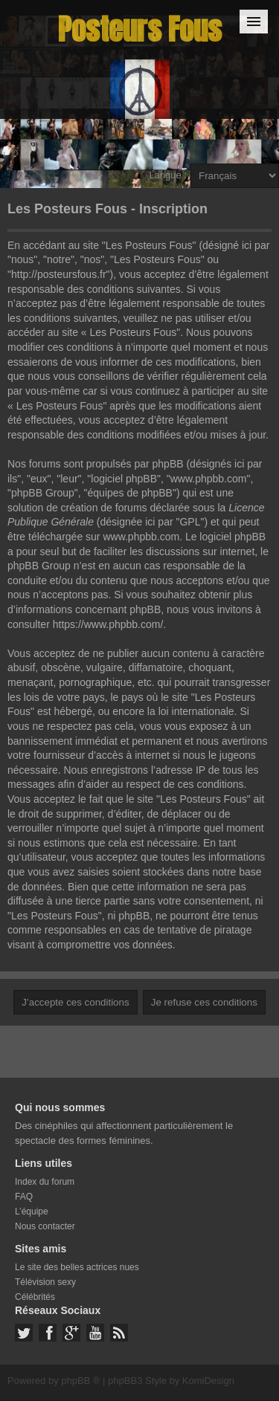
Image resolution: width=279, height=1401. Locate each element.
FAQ (24, 1196)
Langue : (168, 175)
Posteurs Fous (140, 29)
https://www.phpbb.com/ (108, 624)
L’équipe (31, 1211)
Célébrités (35, 1297)
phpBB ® (80, 1380)
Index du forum (44, 1182)
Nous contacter (45, 1226)
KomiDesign (208, 1380)
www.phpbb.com (141, 537)
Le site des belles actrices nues (77, 1267)
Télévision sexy (45, 1282)
